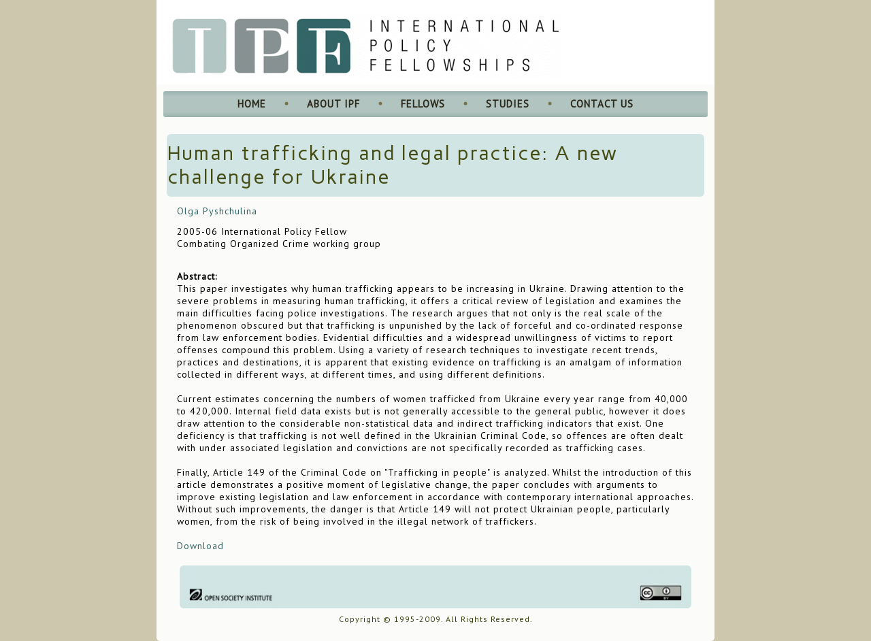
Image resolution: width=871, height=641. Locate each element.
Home (251, 103)
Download (200, 546)
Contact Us (602, 103)
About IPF (333, 103)
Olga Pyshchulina (217, 211)
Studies (507, 103)
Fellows (423, 103)
